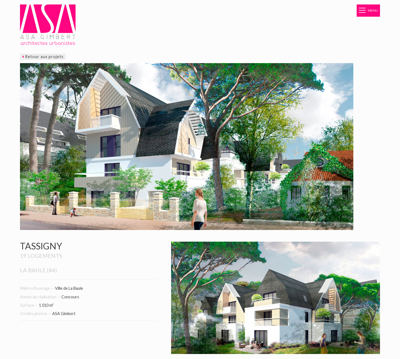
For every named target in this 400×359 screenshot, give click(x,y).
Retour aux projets (43, 56)
